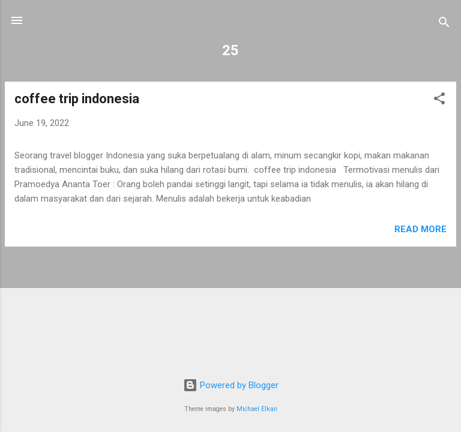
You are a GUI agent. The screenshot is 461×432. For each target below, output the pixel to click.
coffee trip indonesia (76, 98)
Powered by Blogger (231, 385)
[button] (439, 100)
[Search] (444, 24)
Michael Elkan (257, 409)
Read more (420, 229)
